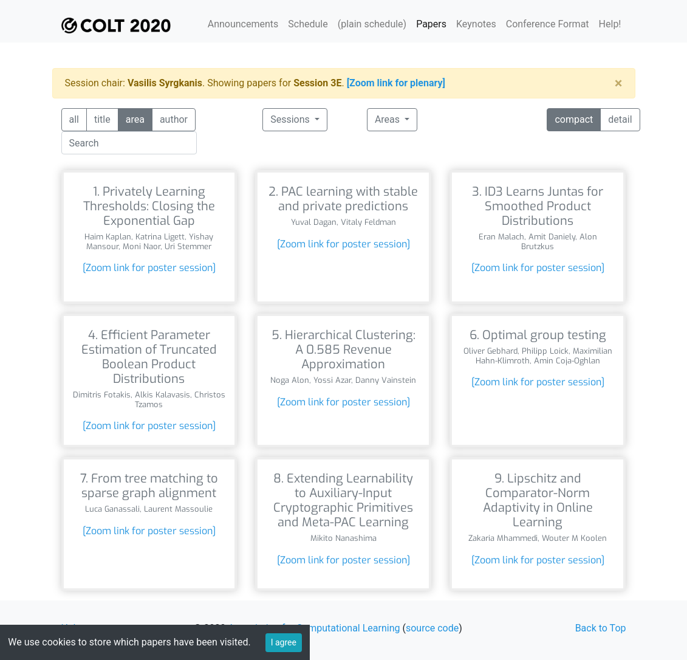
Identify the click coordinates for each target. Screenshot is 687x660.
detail (620, 118)
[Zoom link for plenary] (396, 83)
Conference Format (547, 24)
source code (432, 628)
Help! (610, 24)
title (102, 118)
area (135, 118)
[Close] (619, 83)
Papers (431, 24)
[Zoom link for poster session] (149, 267)
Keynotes (476, 24)
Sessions (291, 119)
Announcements (243, 24)
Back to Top (600, 628)
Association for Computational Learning (314, 628)
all (74, 118)
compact (574, 118)
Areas (388, 119)
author (174, 118)
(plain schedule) (372, 24)
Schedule (307, 24)
